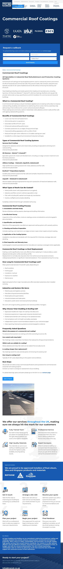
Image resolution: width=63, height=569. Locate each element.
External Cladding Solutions (47, 6)
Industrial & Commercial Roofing (15, 6)
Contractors (17, 1)
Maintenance (24, 1)
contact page (47, 51)
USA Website (56, 2)
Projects (37, 1)
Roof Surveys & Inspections (56, 6)
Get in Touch (8, 378)
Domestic (31, 2)
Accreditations (44, 1)
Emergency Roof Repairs (33, 6)
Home (4, 70)
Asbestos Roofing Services (39, 6)
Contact (51, 1)
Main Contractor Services (24, 6)
